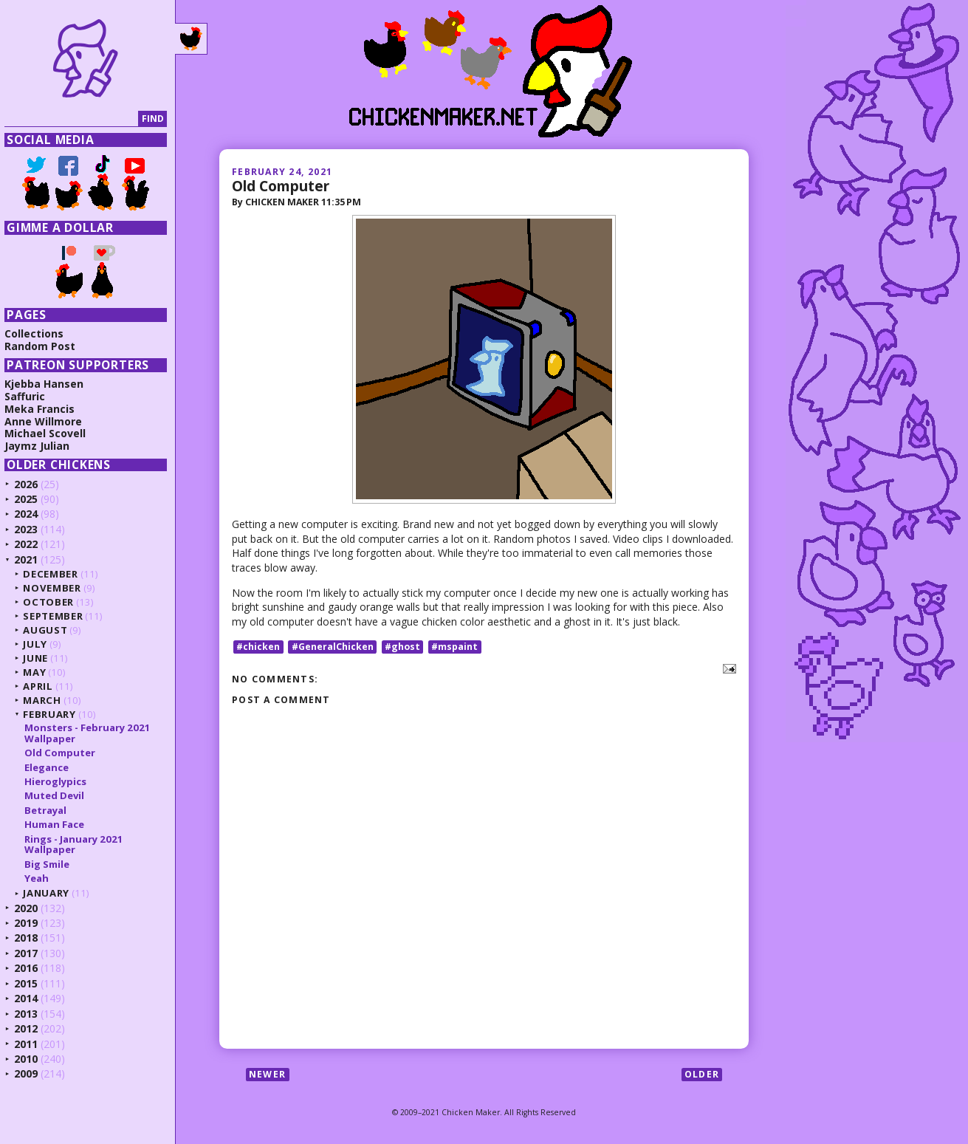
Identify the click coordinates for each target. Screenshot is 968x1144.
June (40, 658)
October (53, 602)
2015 (31, 983)
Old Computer (280, 186)
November (57, 588)
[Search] (76, 119)
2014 (31, 998)
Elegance (51, 767)
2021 (31, 559)
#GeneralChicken (333, 646)
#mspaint (454, 646)
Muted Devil (59, 795)
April (43, 686)
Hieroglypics (60, 781)
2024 (31, 513)
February (54, 714)
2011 (31, 1043)
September (58, 616)
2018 (31, 937)
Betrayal (50, 810)
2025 (31, 498)
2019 (31, 922)
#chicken (258, 646)
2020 (31, 908)
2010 (31, 1058)
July (40, 644)
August (50, 630)
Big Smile (51, 864)
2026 (31, 484)
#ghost (402, 646)
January (51, 893)
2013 (31, 1013)
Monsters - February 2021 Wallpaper (92, 732)
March (47, 700)
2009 (31, 1073)
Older (701, 1074)
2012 (31, 1028)
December (55, 574)
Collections (39, 333)
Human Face (59, 824)
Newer (267, 1074)
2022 (31, 543)
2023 (31, 529)
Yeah (41, 878)
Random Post (45, 346)
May (39, 672)
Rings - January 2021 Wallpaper (78, 844)
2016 (31, 967)
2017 (31, 953)
